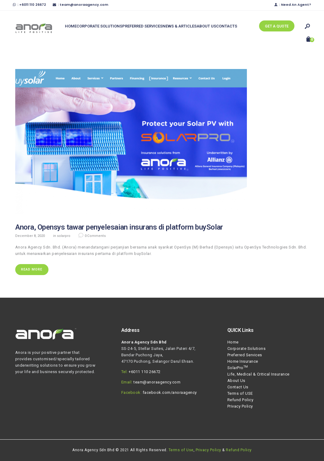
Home (233, 342)
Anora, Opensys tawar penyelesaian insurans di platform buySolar (119, 227)
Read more (31, 269)
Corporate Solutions (246, 348)
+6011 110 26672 (145, 371)
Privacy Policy (240, 406)
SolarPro (63, 236)
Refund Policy (240, 399)
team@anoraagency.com (157, 382)
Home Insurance (242, 361)
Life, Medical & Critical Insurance (258, 374)
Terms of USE (240, 393)
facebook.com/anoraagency (170, 392)
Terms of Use (181, 450)
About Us (236, 380)
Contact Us (237, 387)
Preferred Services (244, 355)
